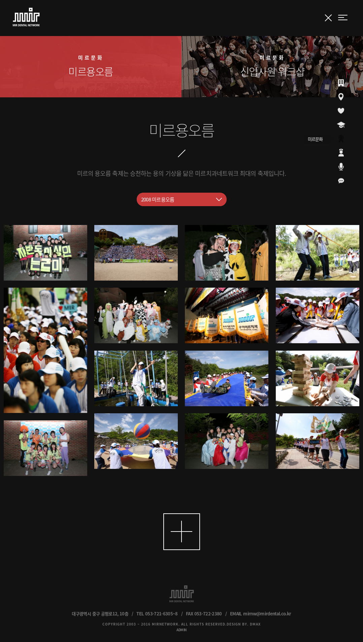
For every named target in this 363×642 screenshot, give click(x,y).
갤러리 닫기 (328, 18)
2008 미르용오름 (157, 199)
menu (343, 17)
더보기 (181, 531)
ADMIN (181, 629)
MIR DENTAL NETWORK (26, 17)
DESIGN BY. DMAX (244, 624)
